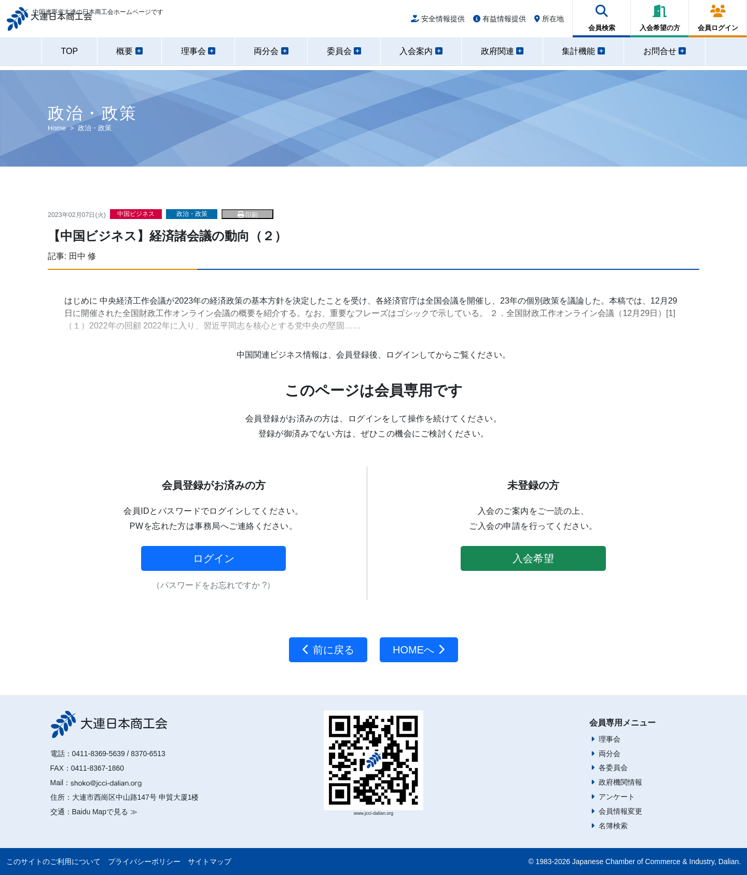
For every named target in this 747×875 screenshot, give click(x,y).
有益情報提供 (499, 22)
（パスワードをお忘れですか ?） (213, 585)
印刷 (248, 214)
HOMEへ (419, 649)
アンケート (617, 796)
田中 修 (82, 256)
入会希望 (533, 558)
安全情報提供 (438, 22)
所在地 (549, 22)
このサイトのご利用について (53, 861)
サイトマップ (209, 861)
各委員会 (613, 767)
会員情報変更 (620, 811)
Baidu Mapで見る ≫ (104, 812)
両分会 (609, 753)
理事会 (609, 739)
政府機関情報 (620, 782)
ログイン (213, 558)
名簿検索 (613, 826)
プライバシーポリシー (144, 861)
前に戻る (328, 649)
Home (57, 128)
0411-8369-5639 (98, 753)
